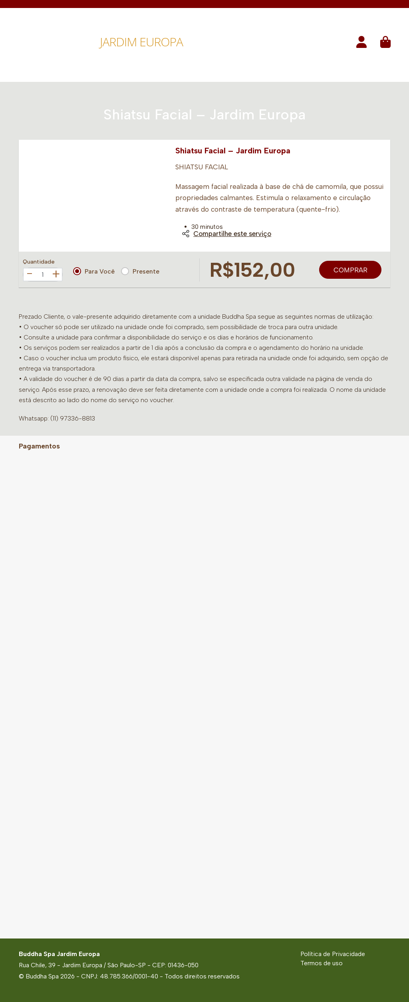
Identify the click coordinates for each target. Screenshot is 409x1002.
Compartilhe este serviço (226, 234)
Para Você (94, 271)
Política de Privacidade (332, 954)
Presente (140, 271)
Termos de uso (321, 963)
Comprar (350, 270)
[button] (361, 44)
